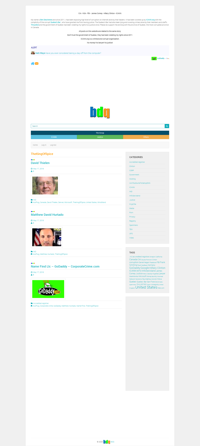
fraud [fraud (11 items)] (139, 265)
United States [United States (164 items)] (146, 287)
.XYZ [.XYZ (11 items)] (130, 257)
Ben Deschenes (46, 19)
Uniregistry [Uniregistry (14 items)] (155, 284)
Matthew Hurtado (47, 254)
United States (91, 202)
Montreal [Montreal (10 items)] (160, 276)
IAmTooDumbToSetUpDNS (139, 183)
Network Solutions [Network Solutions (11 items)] (135, 279)
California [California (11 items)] (159, 257)
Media (131, 208)
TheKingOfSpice (79, 202)
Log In (43, 145)
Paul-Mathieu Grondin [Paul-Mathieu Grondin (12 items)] (149, 279)
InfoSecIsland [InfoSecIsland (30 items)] (149, 270)
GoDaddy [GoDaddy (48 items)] (134, 268)
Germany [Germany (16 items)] (151, 265)
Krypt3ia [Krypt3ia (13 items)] (155, 273)
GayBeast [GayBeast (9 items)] (144, 265)
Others (146, 137)
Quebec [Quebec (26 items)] (132, 281)
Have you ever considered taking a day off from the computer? (66, 54)
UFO (131, 233)
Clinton (132, 166)
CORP (131, 170)
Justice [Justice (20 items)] (139, 273)
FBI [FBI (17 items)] (158, 262)
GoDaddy (57, 306)
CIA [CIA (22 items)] (139, 259)
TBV (131, 229)
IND (34, 200)
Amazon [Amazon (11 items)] (152, 257)
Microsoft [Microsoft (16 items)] (142, 276)
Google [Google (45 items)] (145, 268)
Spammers (133, 225)
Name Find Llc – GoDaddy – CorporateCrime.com (65, 266)
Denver (61, 202)
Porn (131, 212)
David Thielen (40, 163)
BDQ (112, 441)
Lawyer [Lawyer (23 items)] (162, 273)
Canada (43, 202)
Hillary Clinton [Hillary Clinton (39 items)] (157, 268)
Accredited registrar (41, 303)
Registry (132, 221)
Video (131, 238)
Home (35, 145)
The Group (100, 133)
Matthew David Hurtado (47, 215)
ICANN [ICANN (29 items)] (132, 270)
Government (134, 174)
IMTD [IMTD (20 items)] (139, 271)
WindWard (101, 202)
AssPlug (36, 202)
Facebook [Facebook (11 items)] (153, 262)
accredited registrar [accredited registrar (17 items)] (141, 256)
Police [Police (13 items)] (159, 279)
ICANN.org (150, 19)
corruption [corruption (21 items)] (134, 262)
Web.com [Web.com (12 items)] (161, 288)
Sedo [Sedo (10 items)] (160, 282)
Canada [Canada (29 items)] (133, 259)
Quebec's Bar (56, 22)
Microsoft (68, 202)
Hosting (132, 179)
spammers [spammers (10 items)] (132, 284)
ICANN (54, 137)
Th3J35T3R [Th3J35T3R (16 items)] (141, 284)
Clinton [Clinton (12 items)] (154, 260)
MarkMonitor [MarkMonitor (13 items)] (133, 276)
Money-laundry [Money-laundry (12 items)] (152, 276)
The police (35, 25)
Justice (100, 137)
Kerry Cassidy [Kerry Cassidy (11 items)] (147, 274)
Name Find (81, 306)
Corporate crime (46, 306)
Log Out (53, 145)
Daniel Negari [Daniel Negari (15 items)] (144, 262)
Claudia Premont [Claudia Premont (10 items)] (146, 260)
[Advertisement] (100, 86)
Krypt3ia (132, 204)
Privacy (132, 216)
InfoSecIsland (134, 195)
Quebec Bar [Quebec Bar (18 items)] (142, 281)
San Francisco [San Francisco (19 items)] (153, 281)
